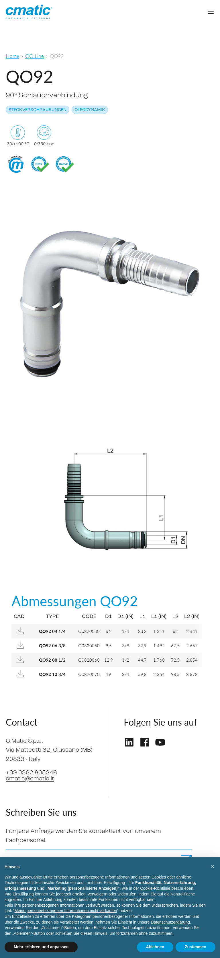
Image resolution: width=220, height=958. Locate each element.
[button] (212, 866)
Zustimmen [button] (195, 947)
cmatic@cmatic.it (30, 779)
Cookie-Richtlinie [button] (155, 888)
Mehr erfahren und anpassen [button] (41, 947)
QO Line (34, 55)
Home (12, 55)
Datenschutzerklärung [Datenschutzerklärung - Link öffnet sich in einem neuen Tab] (170, 922)
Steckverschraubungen (37, 110)
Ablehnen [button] (155, 947)
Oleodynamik (89, 110)
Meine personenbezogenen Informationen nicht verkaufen (66, 910)
